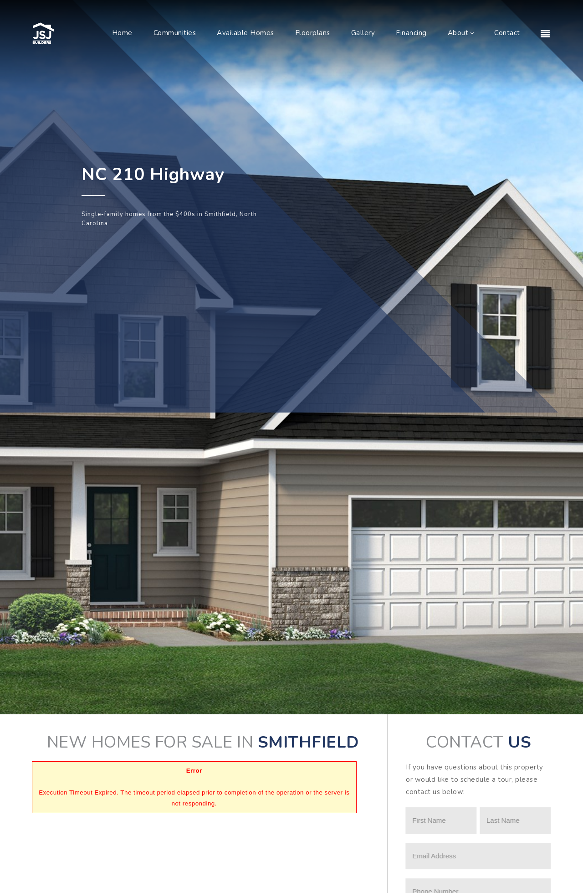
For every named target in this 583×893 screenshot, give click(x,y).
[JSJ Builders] (43, 32)
